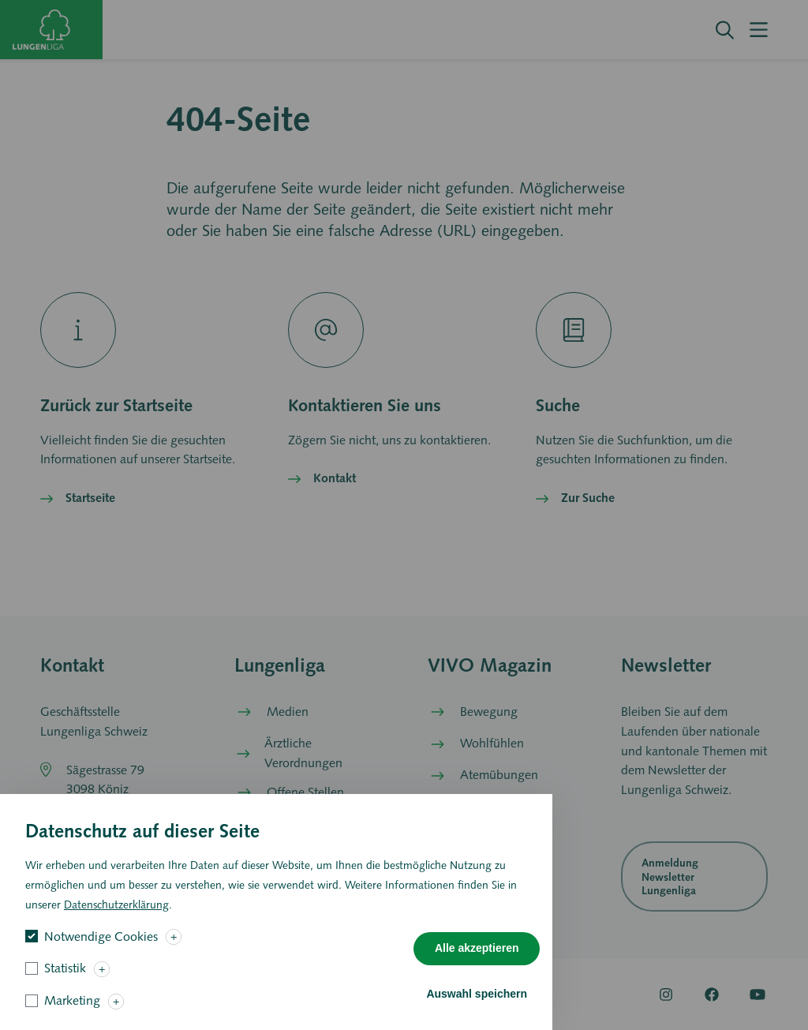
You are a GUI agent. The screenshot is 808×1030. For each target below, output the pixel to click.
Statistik (65, 978)
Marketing (72, 1010)
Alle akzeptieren (477, 958)
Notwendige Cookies (101, 946)
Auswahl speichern (476, 1004)
